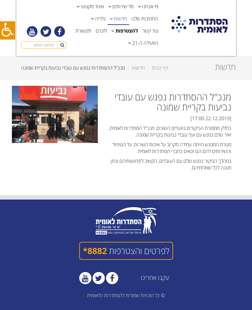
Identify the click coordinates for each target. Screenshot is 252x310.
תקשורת (83, 30)
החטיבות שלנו (144, 18)
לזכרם (101, 30)
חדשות (138, 67)
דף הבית (160, 67)
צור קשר (150, 30)
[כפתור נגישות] (7, 30)
